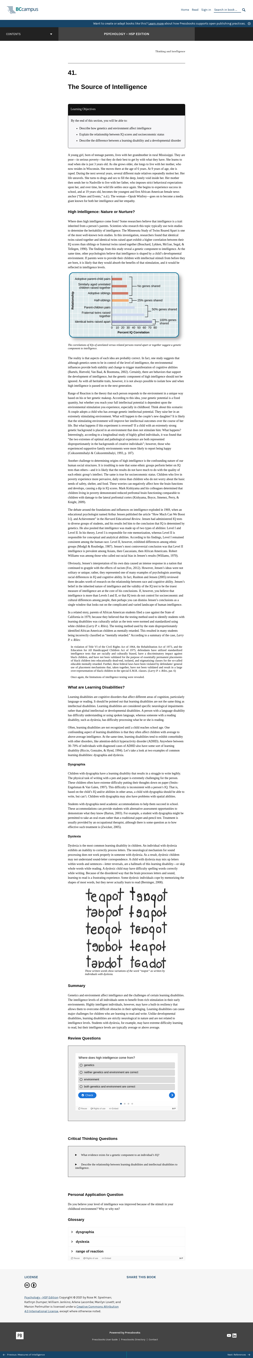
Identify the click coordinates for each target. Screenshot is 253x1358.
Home (185, 10)
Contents (29, 34)
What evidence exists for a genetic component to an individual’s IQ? (118, 1155)
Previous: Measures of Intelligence (24, 1354)
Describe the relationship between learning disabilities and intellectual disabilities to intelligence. (126, 1166)
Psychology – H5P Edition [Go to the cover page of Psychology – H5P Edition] (126, 34)
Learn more (156, 23)
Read (195, 10)
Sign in (206, 10)
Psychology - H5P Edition (41, 1297)
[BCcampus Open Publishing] (23, 9)
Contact (153, 1339)
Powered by (125, 1332)
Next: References (238, 1354)
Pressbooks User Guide (105, 1339)
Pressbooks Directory (133, 1339)
